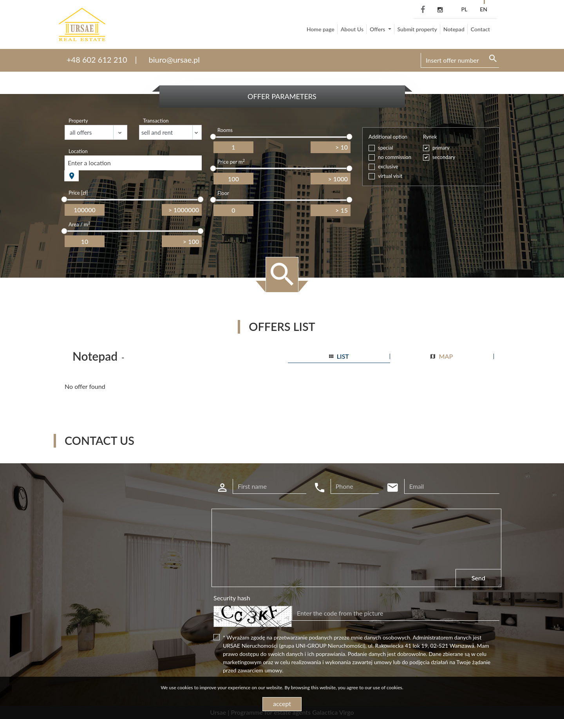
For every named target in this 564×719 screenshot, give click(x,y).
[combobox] (133, 162)
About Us (352, 29)
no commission (394, 157)
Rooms (225, 130)
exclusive (388, 166)
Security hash (231, 598)
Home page (320, 29)
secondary (443, 157)
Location (78, 151)
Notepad (454, 29)
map (441, 356)
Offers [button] (378, 29)
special (385, 148)
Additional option (388, 137)
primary (441, 148)
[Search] (460, 60)
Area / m (79, 224)
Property (78, 120)
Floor (223, 193)
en (483, 9)
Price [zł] (78, 193)
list (339, 356)
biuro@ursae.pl (174, 59)
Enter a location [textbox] (89, 162)
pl (464, 9)
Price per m (231, 161)
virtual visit (390, 176)
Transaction (156, 120)
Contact (480, 29)
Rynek (430, 137)
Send (478, 578)
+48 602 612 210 (97, 59)
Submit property (417, 29)
